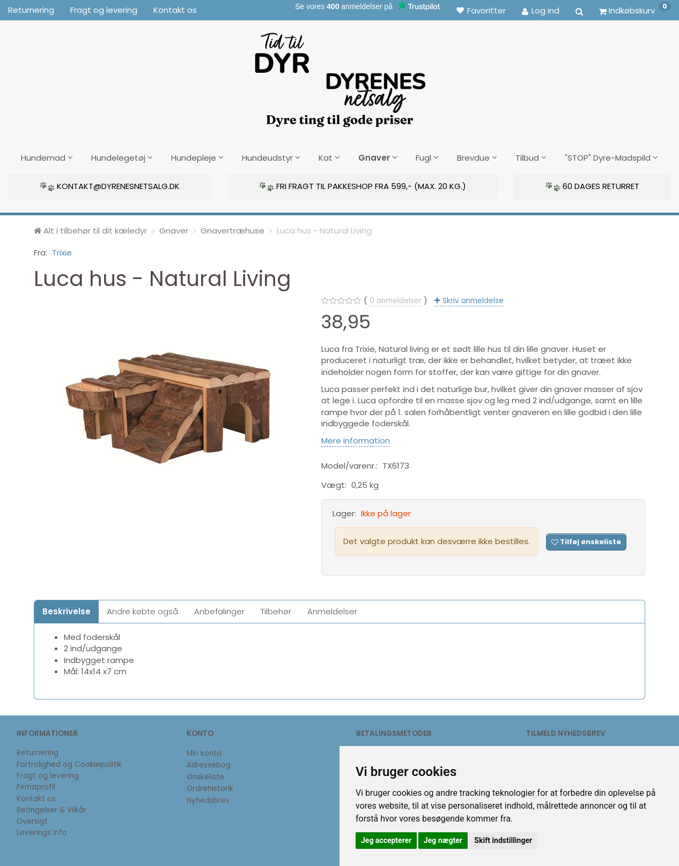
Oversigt (32, 820)
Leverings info (42, 831)
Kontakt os (175, 10)
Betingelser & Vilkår (51, 808)
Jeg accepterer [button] (386, 840)
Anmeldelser (332, 609)
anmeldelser (396, 300)
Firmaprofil (36, 786)
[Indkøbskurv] (635, 10)
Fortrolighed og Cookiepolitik (69, 763)
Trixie (62, 251)
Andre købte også (142, 609)
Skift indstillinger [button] (503, 840)
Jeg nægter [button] (443, 840)
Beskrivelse (66, 609)
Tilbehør (276, 609)
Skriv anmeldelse (472, 300)
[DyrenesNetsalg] (339, 76)
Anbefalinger (219, 609)
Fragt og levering (103, 10)
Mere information (355, 439)
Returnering (31, 10)
